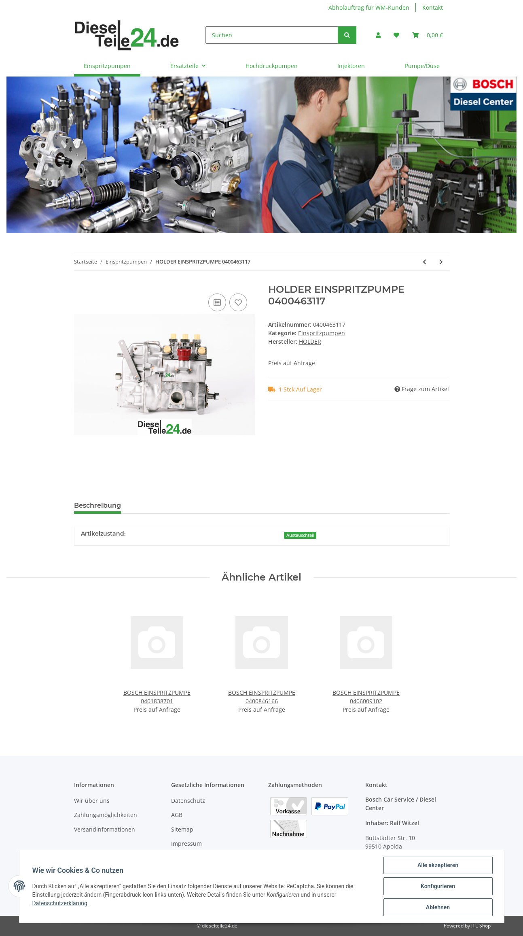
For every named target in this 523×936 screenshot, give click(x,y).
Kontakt (432, 7)
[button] (378, 35)
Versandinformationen (104, 829)
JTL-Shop (481, 925)
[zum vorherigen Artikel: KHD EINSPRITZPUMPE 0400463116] (424, 261)
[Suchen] (271, 35)
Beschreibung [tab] (97, 505)
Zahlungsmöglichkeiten (105, 815)
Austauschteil (300, 535)
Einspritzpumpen (321, 333)
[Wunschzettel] (396, 35)
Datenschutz (188, 800)
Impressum (186, 843)
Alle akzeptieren (437, 865)
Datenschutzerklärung (59, 903)
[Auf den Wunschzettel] (238, 302)
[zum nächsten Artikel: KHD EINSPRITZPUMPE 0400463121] (441, 261)
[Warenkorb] (427, 35)
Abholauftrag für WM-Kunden (368, 7)
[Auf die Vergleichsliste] (217, 302)
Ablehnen (438, 907)
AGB (176, 815)
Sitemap (182, 829)
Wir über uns (92, 800)
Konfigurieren (438, 886)
